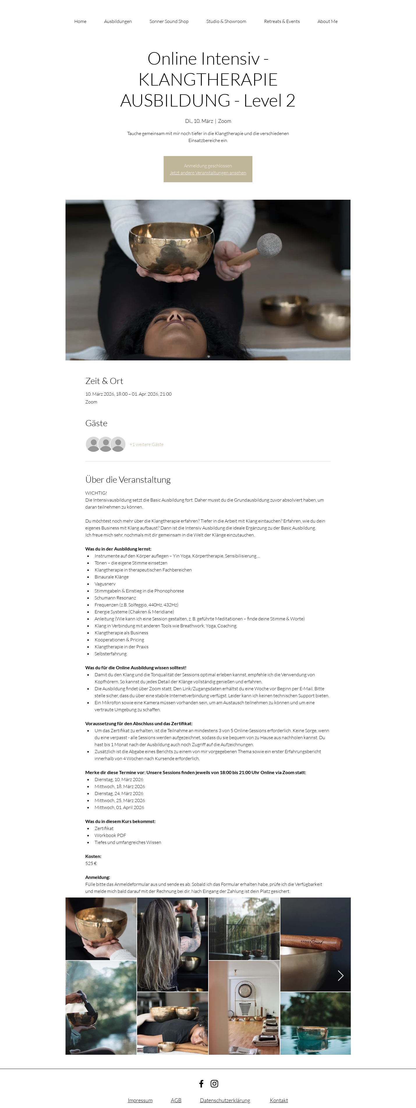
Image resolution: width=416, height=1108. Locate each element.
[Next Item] (340, 976)
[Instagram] (214, 1084)
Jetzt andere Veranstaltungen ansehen (208, 173)
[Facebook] (201, 1084)
